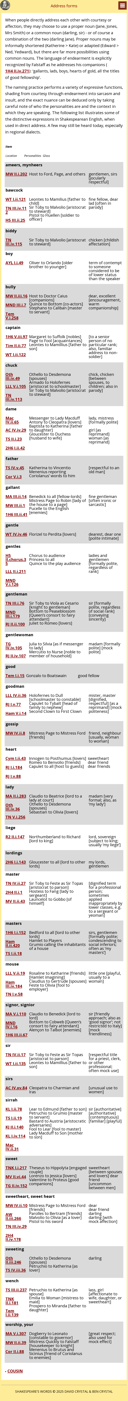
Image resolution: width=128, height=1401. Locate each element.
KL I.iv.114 (15, 1136)
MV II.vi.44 (16, 1177)
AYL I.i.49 (14, 263)
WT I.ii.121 (16, 199)
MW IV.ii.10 (17, 1205)
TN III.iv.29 (16, 1226)
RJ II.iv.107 (16, 656)
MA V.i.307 (16, 1334)
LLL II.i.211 (16, 571)
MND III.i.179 (13, 614)
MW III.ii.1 (15, 505)
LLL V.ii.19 (15, 973)
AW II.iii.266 (13, 1216)
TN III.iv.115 (14, 242)
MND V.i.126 (12, 582)
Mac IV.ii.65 (12, 420)
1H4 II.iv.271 (17, 71)
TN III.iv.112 (16, 210)
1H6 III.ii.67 (17, 1035)
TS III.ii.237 (16, 1290)
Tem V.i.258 (12, 316)
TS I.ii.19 (14, 1118)
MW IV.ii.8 (15, 733)
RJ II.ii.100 (15, 624)
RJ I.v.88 (13, 776)
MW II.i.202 (16, 174)
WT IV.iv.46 (16, 534)
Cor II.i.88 (15, 1351)
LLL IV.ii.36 (16, 695)
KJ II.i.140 (15, 1127)
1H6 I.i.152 (16, 932)
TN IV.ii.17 (16, 1055)
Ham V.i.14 (16, 713)
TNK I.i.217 (16, 1168)
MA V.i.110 (16, 1014)
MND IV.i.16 (12, 1025)
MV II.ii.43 (15, 901)
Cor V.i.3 (14, 477)
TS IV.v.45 (15, 468)
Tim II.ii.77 (16, 346)
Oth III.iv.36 (13, 807)
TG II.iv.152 (16, 1186)
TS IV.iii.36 (16, 1270)
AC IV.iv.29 (16, 430)
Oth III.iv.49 (13, 376)
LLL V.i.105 (16, 386)
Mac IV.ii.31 (12, 1147)
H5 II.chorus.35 (16, 559)
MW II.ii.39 (16, 1343)
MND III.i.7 (16, 305)
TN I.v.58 (14, 994)
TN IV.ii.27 (16, 883)
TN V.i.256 (15, 817)
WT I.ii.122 (16, 355)
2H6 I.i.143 (16, 862)
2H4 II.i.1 (14, 892)
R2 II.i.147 (15, 837)
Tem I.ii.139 (12, 1313)
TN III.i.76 (15, 603)
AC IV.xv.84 (16, 1088)
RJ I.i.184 (14, 767)
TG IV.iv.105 (14, 646)
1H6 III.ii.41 (17, 514)
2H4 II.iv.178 (13, 1237)
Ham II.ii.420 (13, 943)
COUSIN (15, 1371)
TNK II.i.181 (12, 1301)
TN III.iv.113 (14, 397)
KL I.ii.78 (14, 1109)
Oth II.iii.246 (13, 1260)
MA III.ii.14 (16, 496)
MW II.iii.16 (17, 296)
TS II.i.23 (14, 439)
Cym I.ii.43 (16, 758)
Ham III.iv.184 (14, 984)
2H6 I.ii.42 (15, 448)
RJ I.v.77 (13, 704)
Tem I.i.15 (15, 676)
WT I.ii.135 (16, 1064)
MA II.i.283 (16, 796)
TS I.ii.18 (14, 953)
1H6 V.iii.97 (17, 337)
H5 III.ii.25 (15, 220)
